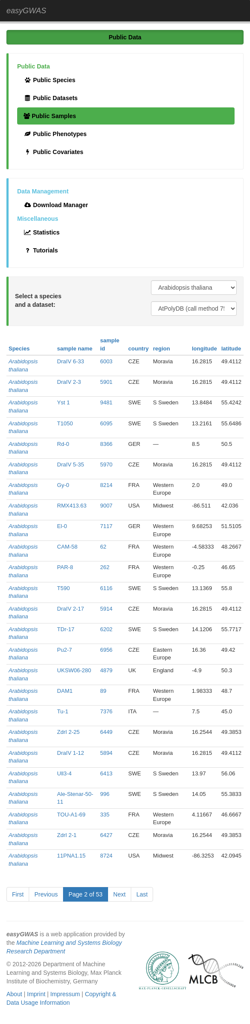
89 (103, 691)
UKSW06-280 (74, 670)
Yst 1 (63, 402)
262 (104, 567)
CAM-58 (67, 546)
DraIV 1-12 (70, 753)
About (14, 994)
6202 (106, 629)
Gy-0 (63, 485)
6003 (106, 361)
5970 (106, 464)
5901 (106, 382)
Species (19, 348)
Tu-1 (62, 711)
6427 (106, 835)
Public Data (124, 37)
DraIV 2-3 (69, 382)
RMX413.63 (72, 505)
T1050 (65, 423)
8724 (106, 855)
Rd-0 (63, 444)
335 (104, 814)
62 (103, 546)
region (161, 348)
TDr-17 (65, 629)
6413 (106, 773)
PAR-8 (65, 567)
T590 (63, 588)
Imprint (36, 994)
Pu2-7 (64, 650)
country (138, 348)
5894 (106, 753)
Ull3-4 (64, 773)
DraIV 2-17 (70, 608)
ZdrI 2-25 (68, 732)
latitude (231, 348)
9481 (106, 402)
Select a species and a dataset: (38, 300)
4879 (106, 670)
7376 (106, 711)
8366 (106, 444)
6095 (106, 423)
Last (142, 894)
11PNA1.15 (71, 855)
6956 (106, 650)
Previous (45, 894)
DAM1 (64, 691)
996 (104, 794)
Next (119, 894)
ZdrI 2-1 (67, 835)
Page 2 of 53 (85, 894)
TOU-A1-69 (71, 814)
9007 (106, 505)
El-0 (62, 526)
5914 (106, 608)
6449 (106, 732)
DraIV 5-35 (70, 464)
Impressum (65, 994)
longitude (204, 348)
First (18, 894)
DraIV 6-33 (70, 361)
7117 (106, 526)
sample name (74, 348)
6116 (106, 588)
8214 (106, 485)
